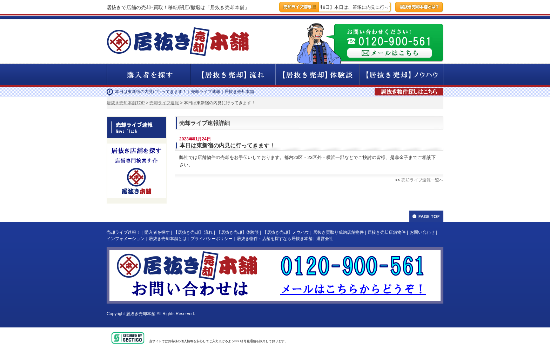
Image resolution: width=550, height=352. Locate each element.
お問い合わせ (422, 232)
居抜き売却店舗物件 (386, 232)
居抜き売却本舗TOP (126, 102)
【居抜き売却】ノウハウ (286, 232)
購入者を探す (157, 232)
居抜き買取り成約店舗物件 (338, 232)
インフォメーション (126, 238)
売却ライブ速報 (164, 102)
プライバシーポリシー (211, 238)
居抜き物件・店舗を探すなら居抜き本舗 (275, 238)
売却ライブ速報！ (123, 232)
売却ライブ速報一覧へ (422, 180)
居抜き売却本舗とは (168, 238)
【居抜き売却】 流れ (193, 232)
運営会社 (324, 238)
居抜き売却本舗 (140, 313)
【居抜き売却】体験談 (238, 232)
